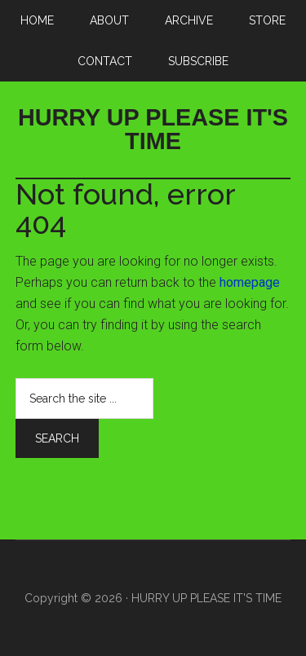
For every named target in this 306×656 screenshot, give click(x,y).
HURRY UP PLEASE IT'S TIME (153, 129)
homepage (250, 282)
